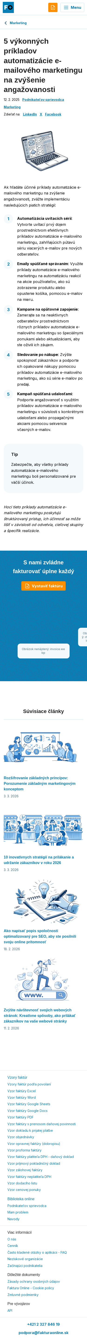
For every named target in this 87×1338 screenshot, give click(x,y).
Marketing (15, 23)
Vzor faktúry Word (21, 1097)
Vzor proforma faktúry (24, 1150)
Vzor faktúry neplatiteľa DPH (29, 1177)
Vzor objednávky (20, 1137)
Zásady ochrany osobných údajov (33, 1281)
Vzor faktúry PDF (20, 1117)
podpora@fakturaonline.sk (43, 1332)
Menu (72, 7)
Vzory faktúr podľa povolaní (29, 1084)
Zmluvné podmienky (23, 1295)
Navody (13, 1219)
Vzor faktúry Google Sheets (28, 1104)
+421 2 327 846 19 (43, 1324)
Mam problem (17, 1212)
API (9, 1310)
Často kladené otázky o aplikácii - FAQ (37, 1252)
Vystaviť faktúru (43, 586)
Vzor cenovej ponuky (24, 1190)
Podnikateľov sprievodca (43, 100)
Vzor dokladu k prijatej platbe (30, 1130)
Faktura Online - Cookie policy (30, 1288)
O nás (11, 1239)
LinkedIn (30, 114)
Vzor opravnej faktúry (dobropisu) (33, 1144)
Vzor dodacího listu (22, 1183)
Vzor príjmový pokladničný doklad (33, 1163)
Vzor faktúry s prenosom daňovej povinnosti (41, 1124)
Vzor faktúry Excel (21, 1091)
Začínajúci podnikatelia (24, 1266)
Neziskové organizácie (25, 1259)
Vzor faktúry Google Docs (27, 1111)
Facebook (53, 114)
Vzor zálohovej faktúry (24, 1170)
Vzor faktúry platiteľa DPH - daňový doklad (40, 1157)
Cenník (12, 1246)
